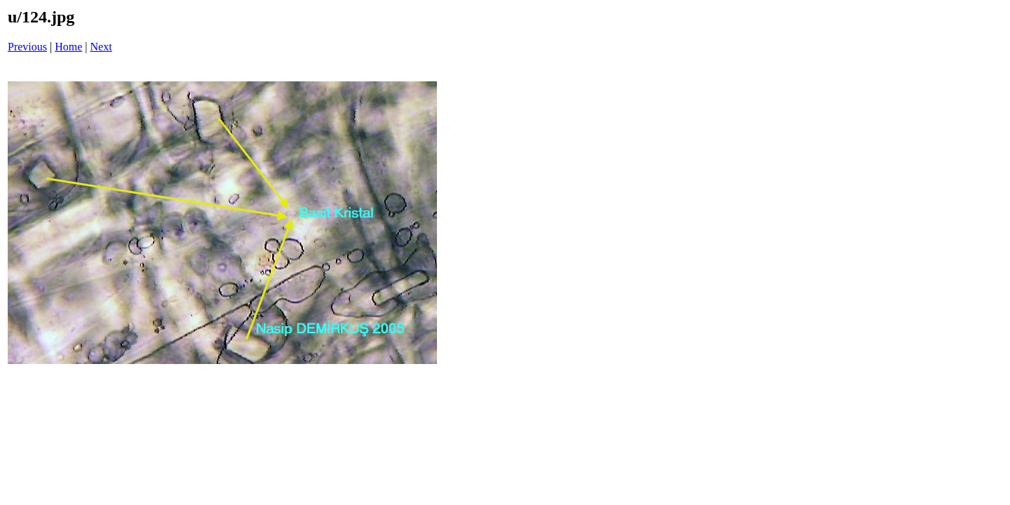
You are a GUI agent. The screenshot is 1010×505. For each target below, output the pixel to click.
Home (68, 47)
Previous (27, 47)
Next (101, 47)
